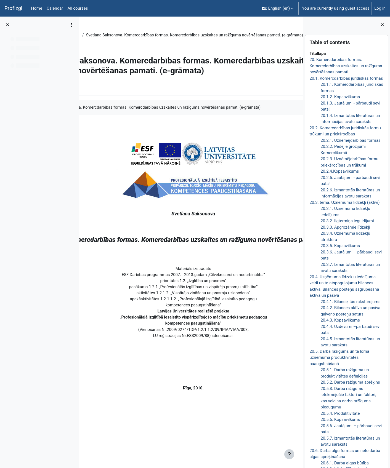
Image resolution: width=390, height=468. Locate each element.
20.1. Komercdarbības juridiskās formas (346, 78)
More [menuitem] (117, 109)
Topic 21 (122, 35)
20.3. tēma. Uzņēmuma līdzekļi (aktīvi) (344, 202)
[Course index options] (71, 25)
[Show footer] (289, 454)
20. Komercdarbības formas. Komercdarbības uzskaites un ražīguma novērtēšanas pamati (345, 65)
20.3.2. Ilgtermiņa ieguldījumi (347, 220)
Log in (380, 8)
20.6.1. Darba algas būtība (344, 463)
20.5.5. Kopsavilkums (340, 419)
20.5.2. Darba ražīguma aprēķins (350, 382)
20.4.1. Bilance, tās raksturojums (350, 301)
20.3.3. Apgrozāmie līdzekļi (345, 227)
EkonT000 (98, 35)
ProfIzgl (13, 8)
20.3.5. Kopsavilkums (340, 245)
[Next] (297, 158)
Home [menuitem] (36, 8)
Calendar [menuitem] (55, 8)
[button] (277, 8)
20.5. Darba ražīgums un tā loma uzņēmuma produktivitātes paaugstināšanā (339, 357)
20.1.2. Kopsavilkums (340, 96)
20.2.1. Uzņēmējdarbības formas (350, 140)
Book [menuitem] (98, 109)
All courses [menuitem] (77, 8)
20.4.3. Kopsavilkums (340, 320)
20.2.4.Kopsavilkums (339, 171)
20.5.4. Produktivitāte (340, 413)
